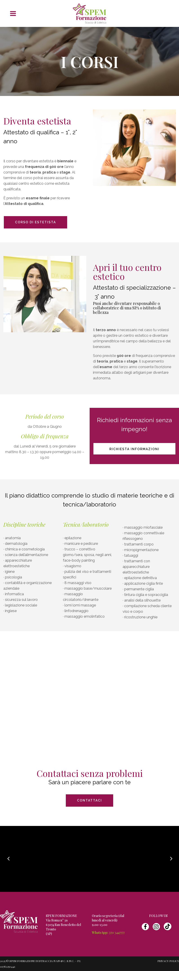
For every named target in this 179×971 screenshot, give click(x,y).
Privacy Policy (168, 961)
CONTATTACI (89, 800)
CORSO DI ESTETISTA (35, 222)
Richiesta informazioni (134, 449)
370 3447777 (117, 932)
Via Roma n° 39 (57, 920)
